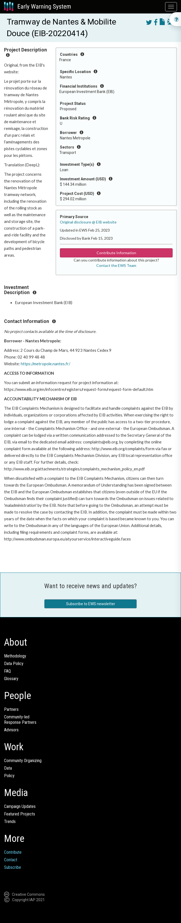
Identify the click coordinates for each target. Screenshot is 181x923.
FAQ (7, 671)
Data (8, 768)
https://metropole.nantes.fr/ (45, 363)
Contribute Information (116, 252)
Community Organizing (23, 760)
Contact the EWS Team (116, 265)
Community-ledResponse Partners (20, 719)
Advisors (11, 729)
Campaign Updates (20, 806)
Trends (10, 821)
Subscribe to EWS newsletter (90, 604)
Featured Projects (19, 814)
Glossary (11, 678)
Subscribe (12, 867)
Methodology (15, 656)
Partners (11, 709)
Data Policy (13, 663)
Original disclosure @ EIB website (88, 222)
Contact (10, 859)
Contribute (13, 852)
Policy (9, 775)
